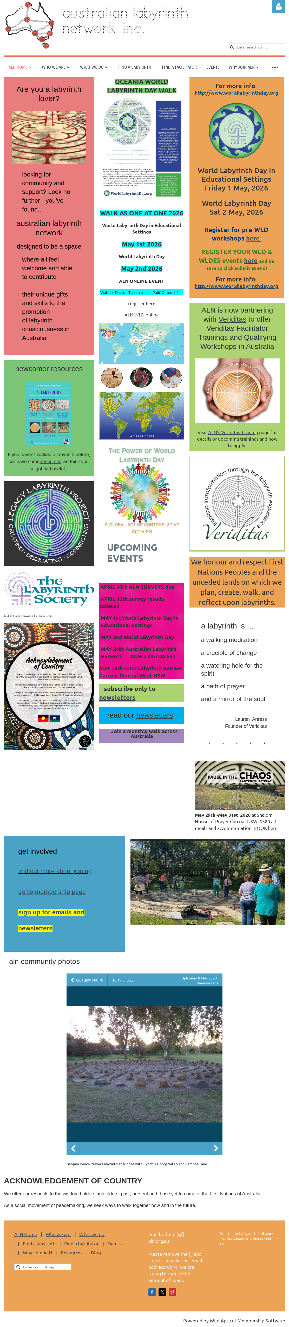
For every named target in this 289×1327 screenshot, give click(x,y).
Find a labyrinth (39, 1243)
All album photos (89, 980)
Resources (71, 1252)
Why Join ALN (37, 1252)
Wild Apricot (223, 1320)
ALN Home (25, 1234)
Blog (96, 1252)
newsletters (117, 697)
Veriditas (232, 319)
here (253, 238)
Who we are (58, 1234)
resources (50, 461)
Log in (278, 6)
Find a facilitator (81, 1243)
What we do (91, 1234)
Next (215, 1148)
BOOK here (266, 828)
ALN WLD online (141, 314)
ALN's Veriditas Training (233, 432)
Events (114, 1243)
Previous (73, 1148)
